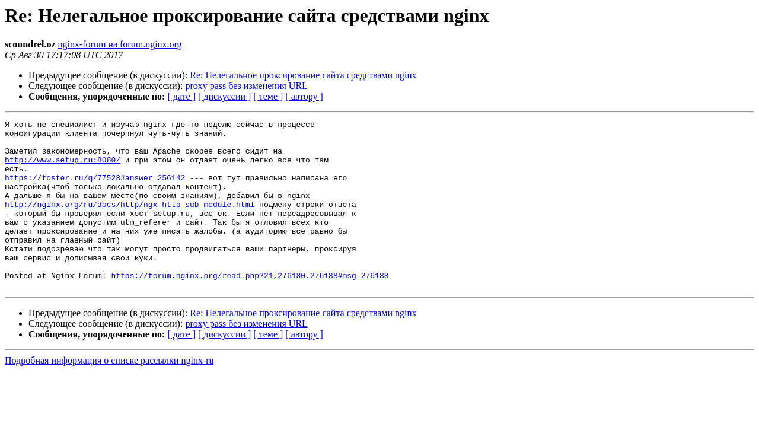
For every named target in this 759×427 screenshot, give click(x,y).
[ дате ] (181, 96)
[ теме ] (268, 96)
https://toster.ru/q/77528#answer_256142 (95, 189)
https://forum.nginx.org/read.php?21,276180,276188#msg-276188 (249, 307)
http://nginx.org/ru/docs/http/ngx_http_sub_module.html (129, 221)
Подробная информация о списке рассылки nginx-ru (109, 394)
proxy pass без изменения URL (246, 86)
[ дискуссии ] (224, 96)
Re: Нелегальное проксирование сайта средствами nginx (303, 75)
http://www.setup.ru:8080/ (62, 168)
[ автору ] (304, 96)
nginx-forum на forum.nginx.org (119, 44)
